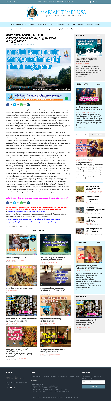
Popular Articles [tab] (81, 136)
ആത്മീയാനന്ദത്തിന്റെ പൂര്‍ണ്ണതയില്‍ (50, 321)
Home (12, 24)
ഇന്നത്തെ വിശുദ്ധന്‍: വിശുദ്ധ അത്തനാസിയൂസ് (89, 268)
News (52, 24)
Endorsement (60, 1)
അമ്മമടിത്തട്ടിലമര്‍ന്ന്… (17, 259)
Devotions (15, 359)
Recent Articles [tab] (97, 136)
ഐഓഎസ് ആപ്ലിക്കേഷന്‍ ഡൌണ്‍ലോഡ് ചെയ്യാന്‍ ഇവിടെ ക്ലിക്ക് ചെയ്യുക (32, 223)
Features (31, 24)
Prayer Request (52, 1)
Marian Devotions (80, 113)
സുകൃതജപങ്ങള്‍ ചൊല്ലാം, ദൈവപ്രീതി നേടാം (53, 351)
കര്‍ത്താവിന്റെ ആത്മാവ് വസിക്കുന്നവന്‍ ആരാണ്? (52, 290)
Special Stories (20, 30)
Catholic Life (21, 24)
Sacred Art (72, 24)
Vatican (87, 203)
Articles (42, 263)
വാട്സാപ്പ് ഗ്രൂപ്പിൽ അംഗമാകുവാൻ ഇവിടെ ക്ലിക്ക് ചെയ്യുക (27, 212)
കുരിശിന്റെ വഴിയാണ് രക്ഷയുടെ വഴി (87, 61)
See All (99, 37)
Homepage (9, 30)
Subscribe (93, 387)
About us (40, 1)
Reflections (61, 24)
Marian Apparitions (12, 227)
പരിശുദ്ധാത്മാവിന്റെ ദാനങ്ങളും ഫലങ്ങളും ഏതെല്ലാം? (93, 189)
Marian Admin (30, 45)
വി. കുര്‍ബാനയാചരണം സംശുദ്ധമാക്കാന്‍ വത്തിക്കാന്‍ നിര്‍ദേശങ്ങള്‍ (94, 221)
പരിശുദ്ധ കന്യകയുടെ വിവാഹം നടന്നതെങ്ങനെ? (89, 109)
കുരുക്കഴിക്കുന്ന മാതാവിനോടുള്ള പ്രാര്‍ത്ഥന (89, 165)
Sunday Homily (88, 271)
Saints (7, 292)
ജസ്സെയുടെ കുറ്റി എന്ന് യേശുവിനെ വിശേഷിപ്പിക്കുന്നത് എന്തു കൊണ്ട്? (19, 353)
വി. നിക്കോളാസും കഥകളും (19, 289)
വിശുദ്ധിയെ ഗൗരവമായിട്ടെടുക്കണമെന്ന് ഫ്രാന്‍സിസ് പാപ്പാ (95, 210)
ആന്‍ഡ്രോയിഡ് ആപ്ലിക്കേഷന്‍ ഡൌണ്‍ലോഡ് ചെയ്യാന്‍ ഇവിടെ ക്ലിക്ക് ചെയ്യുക (34, 220)
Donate (66, 1)
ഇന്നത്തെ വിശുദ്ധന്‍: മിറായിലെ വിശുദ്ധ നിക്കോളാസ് (21, 321)
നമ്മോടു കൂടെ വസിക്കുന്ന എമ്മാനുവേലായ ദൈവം (53, 260)
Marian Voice (42, 24)
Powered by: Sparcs (71, 399)
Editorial (71, 1)
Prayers (81, 24)
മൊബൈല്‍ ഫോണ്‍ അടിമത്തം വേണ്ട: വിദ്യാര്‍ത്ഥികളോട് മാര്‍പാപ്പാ (92, 200)
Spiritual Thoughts (19, 261)
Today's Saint (17, 324)
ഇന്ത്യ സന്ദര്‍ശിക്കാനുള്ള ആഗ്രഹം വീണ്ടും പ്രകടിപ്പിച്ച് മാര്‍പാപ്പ (94, 231)
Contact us (45, 1)
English (97, 24)
